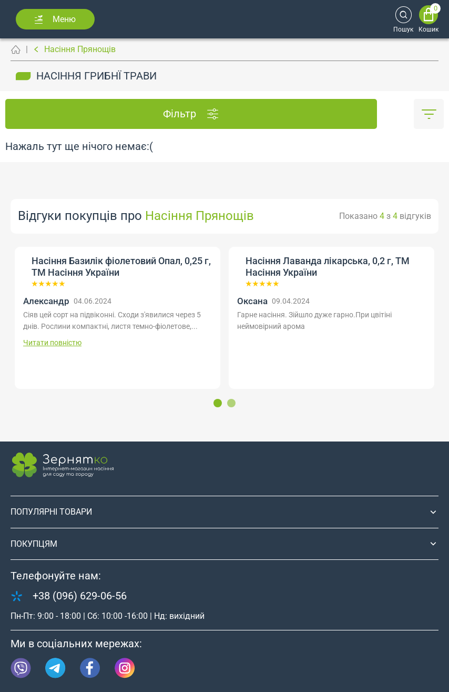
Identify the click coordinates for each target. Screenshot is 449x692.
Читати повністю (52, 342)
